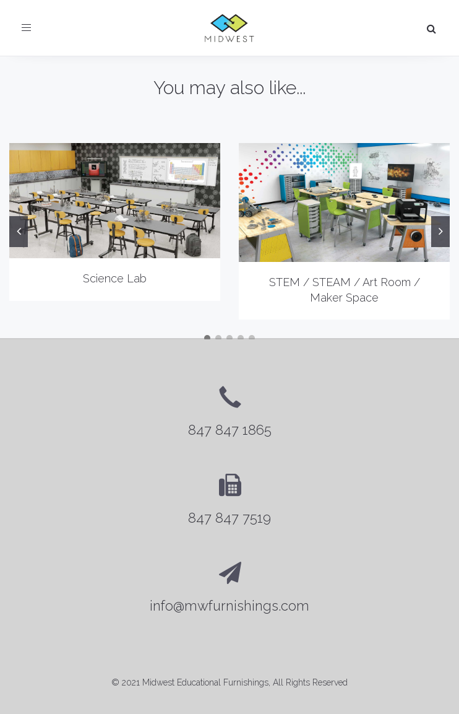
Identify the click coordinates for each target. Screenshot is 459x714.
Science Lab (115, 278)
